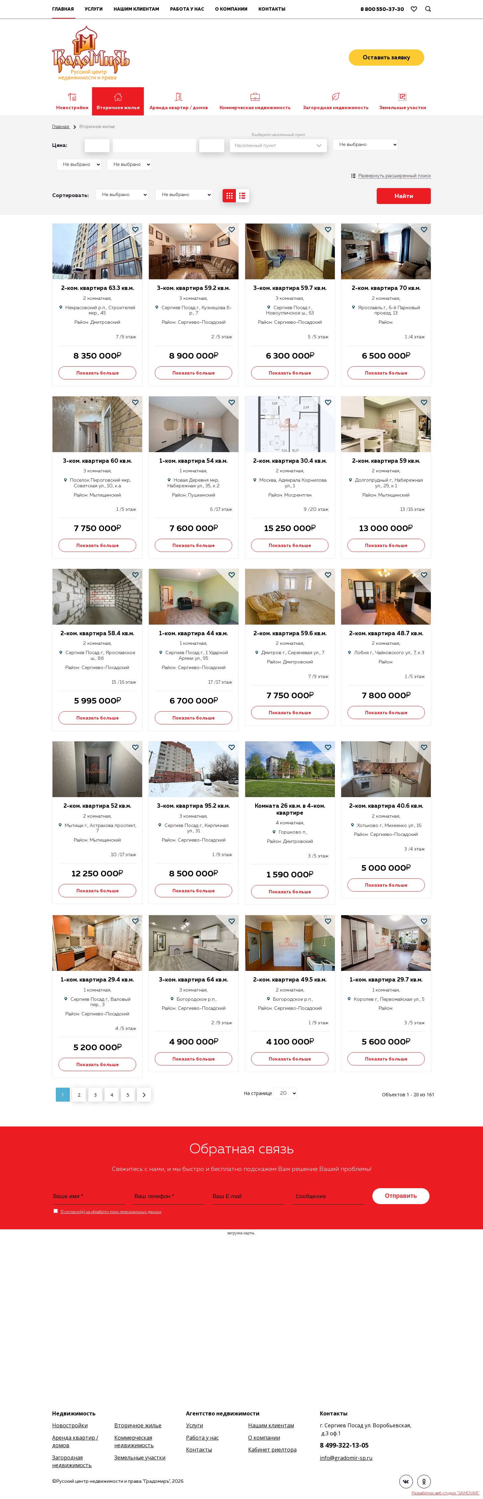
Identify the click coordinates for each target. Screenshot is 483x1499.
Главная (61, 127)
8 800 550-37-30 (382, 9)
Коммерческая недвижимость (255, 107)
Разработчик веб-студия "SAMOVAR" (446, 1493)
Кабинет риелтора (272, 1449)
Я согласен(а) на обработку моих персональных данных (110, 1212)
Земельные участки (402, 107)
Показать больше (97, 373)
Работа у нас (187, 9)
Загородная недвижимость (336, 107)
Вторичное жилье (118, 107)
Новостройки (72, 107)
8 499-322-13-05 (344, 1445)
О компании (231, 9)
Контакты (271, 9)
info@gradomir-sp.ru (346, 1458)
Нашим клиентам (136, 9)
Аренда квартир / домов (178, 107)
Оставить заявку (386, 58)
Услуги (94, 9)
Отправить (401, 1195)
